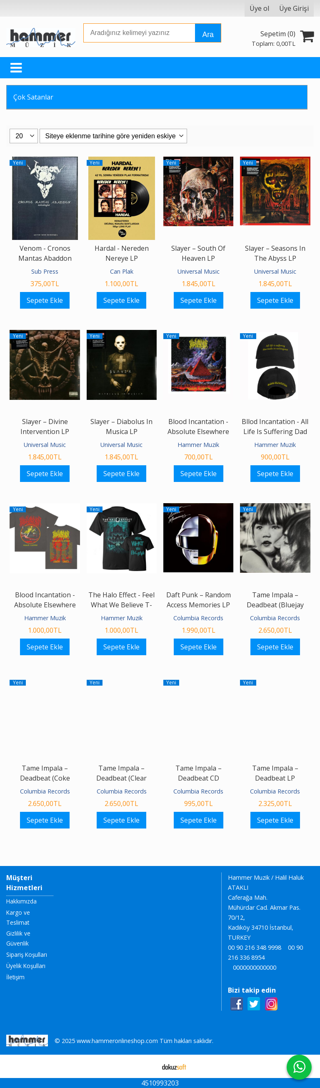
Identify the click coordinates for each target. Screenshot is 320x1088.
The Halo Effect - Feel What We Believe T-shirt (121, 604)
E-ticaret (147, 1066)
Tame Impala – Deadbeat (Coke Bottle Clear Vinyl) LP (45, 778)
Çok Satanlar (33, 97)
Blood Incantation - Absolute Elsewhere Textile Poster (198, 431)
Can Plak (121, 271)
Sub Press (44, 271)
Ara (207, 34)
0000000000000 (254, 967)
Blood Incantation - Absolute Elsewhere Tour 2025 (45, 604)
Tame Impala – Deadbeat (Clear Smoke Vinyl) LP (121, 778)
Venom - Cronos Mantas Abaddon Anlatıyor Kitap (45, 258)
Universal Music (199, 271)
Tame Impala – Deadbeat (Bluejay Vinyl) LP (275, 604)
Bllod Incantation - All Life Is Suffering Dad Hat (275, 431)
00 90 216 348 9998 (254, 947)
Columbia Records (198, 618)
